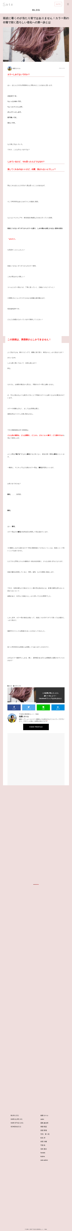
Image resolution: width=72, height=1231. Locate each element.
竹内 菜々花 (44, 1134)
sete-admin (44, 1160)
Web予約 (58, 4)
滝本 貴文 (43, 1149)
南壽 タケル (44, 1115)
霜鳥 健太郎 (44, 1123)
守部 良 (42, 1145)
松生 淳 (42, 1138)
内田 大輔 (43, 1141)
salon (42, 1119)
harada (42, 1152)
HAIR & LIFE (17, 686)
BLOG (9, 686)
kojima (42, 1156)
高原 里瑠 (43, 1130)
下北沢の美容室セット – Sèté (29, 714)
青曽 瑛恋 (43, 1126)
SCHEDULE (15, 1126)
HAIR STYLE (15, 1123)
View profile (36, 727)
